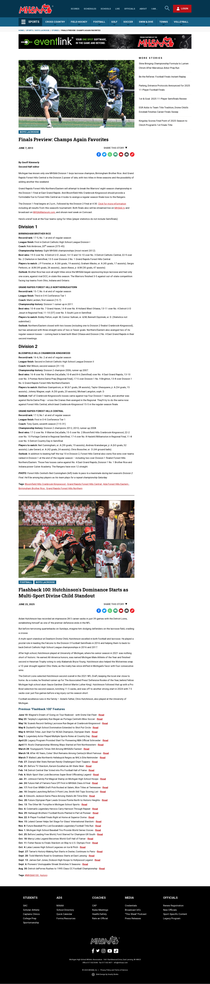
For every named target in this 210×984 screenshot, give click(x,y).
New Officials (170, 909)
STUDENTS (30, 897)
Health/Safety (99, 914)
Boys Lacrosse (42, 30)
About (143, 9)
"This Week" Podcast (135, 914)
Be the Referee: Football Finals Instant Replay (162, 76)
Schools (106, 9)
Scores (75, 9)
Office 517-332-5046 (90, 963)
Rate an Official (100, 918)
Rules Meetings (100, 909)
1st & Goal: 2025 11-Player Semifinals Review (163, 98)
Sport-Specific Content (175, 914)
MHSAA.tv (119, 207)
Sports (29, 30)
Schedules (90, 9)
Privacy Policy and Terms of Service (114, 970)
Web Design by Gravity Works (105, 974)
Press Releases (133, 918)
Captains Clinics (31, 914)
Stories (55, 30)
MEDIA (129, 897)
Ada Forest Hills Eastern (116, 484)
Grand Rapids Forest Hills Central (84, 484)
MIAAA (60, 905)
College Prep (29, 918)
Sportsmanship (31, 922)
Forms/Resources (65, 918)
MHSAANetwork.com (44, 212)
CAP (94, 905)
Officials (129, 9)
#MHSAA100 (32, 875)
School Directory (65, 909)
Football (26, 582)
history (43, 875)
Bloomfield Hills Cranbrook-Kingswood (45, 484)
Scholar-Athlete (31, 909)
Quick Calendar (64, 914)
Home (21, 30)
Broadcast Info (133, 909)
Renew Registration (173, 905)
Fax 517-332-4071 (106, 963)
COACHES (99, 897)
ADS (59, 897)
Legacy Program (171, 918)
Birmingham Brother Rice (32, 488)
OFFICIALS (170, 897)
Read (101, 714)
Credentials (131, 905)
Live (117, 9)
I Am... (154, 9)
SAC (25, 905)
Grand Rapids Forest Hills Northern (64, 488)
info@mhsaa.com (121, 963)
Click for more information (112, 203)
